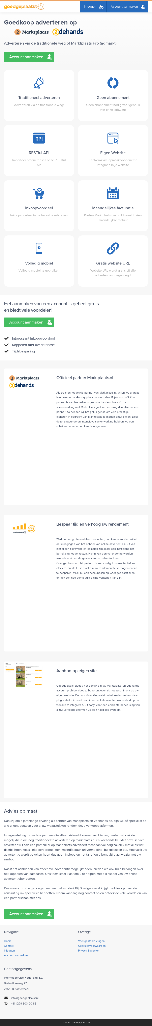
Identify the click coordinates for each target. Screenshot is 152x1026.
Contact (8, 946)
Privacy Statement (89, 950)
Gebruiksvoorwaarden (92, 946)
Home (7, 941)
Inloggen (90, 7)
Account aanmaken (124, 7)
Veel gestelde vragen (91, 941)
